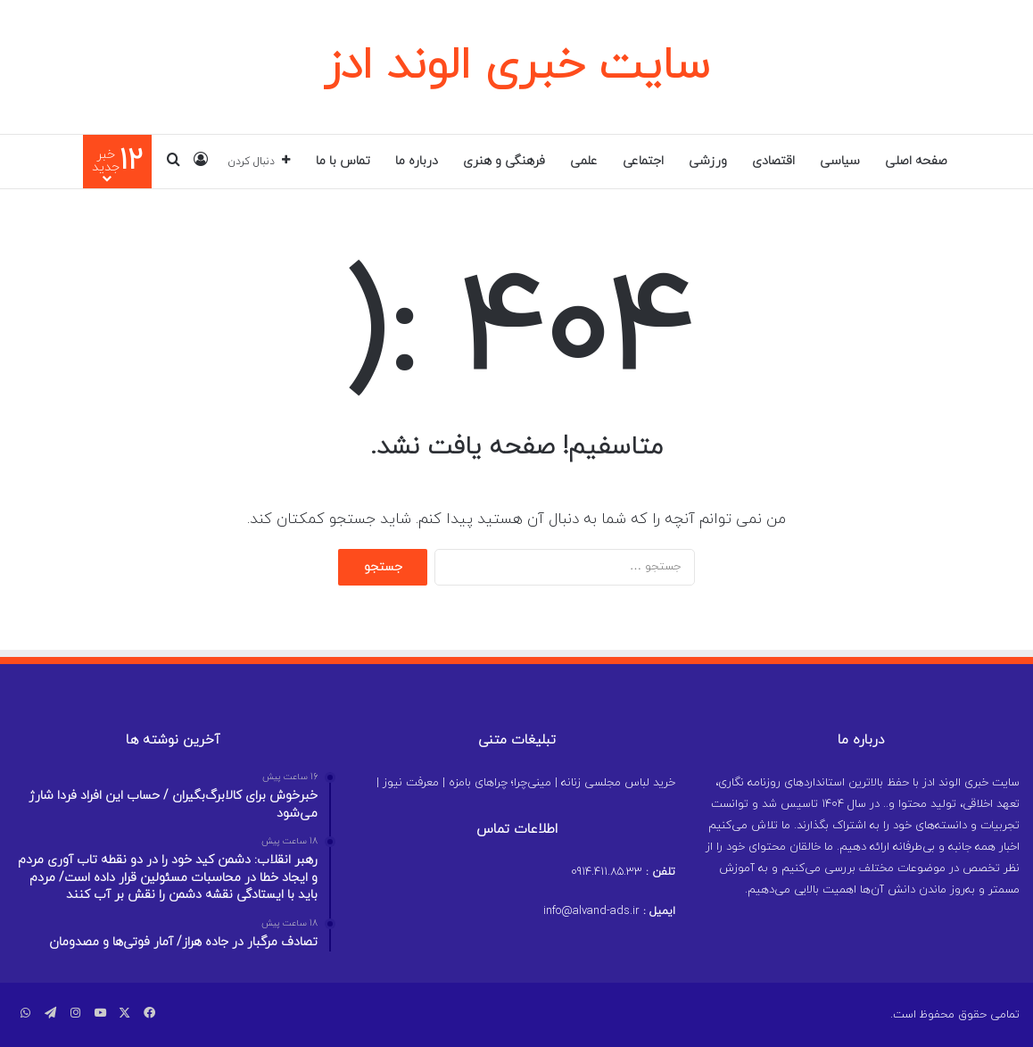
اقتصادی (773, 161)
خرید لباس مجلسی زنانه (618, 783)
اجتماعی (643, 161)
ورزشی (708, 161)
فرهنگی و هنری (504, 161)
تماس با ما (343, 161)
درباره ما (416, 161)
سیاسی (840, 161)
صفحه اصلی (916, 161)
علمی (584, 161)
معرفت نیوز (411, 783)
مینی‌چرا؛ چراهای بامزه (500, 783)
